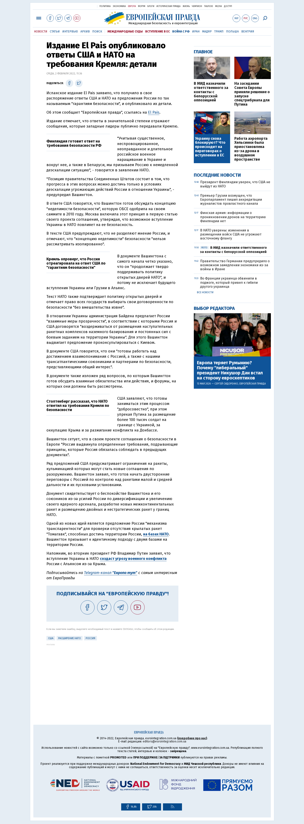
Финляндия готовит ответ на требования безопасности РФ (73, 143)
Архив (85, 31)
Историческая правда (168, 6)
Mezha (218, 6)
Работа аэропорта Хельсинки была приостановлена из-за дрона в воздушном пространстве (250, 149)
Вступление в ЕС (157, 31)
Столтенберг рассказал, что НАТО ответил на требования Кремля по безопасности (77, 405)
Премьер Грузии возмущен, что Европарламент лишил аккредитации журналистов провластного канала (231, 200)
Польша (232, 31)
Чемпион (197, 6)
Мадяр (207, 31)
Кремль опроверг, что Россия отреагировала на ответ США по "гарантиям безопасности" (76, 263)
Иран (196, 31)
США (50, 638)
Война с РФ (181, 31)
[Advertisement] (112, 675)
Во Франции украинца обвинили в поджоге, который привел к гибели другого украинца (229, 282)
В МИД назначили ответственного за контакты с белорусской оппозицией (211, 92)
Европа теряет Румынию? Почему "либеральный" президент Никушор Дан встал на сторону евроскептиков (230, 370)
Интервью (70, 31)
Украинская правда (83, 6)
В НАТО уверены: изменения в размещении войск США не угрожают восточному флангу (230, 234)
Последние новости (217, 175)
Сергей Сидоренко (226, 383)
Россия (90, 638)
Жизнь (186, 6)
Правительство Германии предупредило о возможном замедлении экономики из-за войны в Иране (235, 265)
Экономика (119, 6)
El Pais (153, 112)
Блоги (150, 6)
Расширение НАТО (69, 638)
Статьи (55, 31)
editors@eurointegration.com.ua (164, 741)
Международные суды (125, 31)
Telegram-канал (110, 572)
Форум (141, 6)
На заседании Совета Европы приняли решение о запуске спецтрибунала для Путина (252, 94)
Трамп (219, 31)
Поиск (97, 31)
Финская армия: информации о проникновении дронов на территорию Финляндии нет (233, 217)
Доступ (228, 6)
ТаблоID (208, 6)
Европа (132, 6)
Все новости (205, 292)
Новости (40, 31)
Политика (105, 6)
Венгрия (247, 31)
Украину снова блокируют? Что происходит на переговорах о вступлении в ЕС (210, 147)
